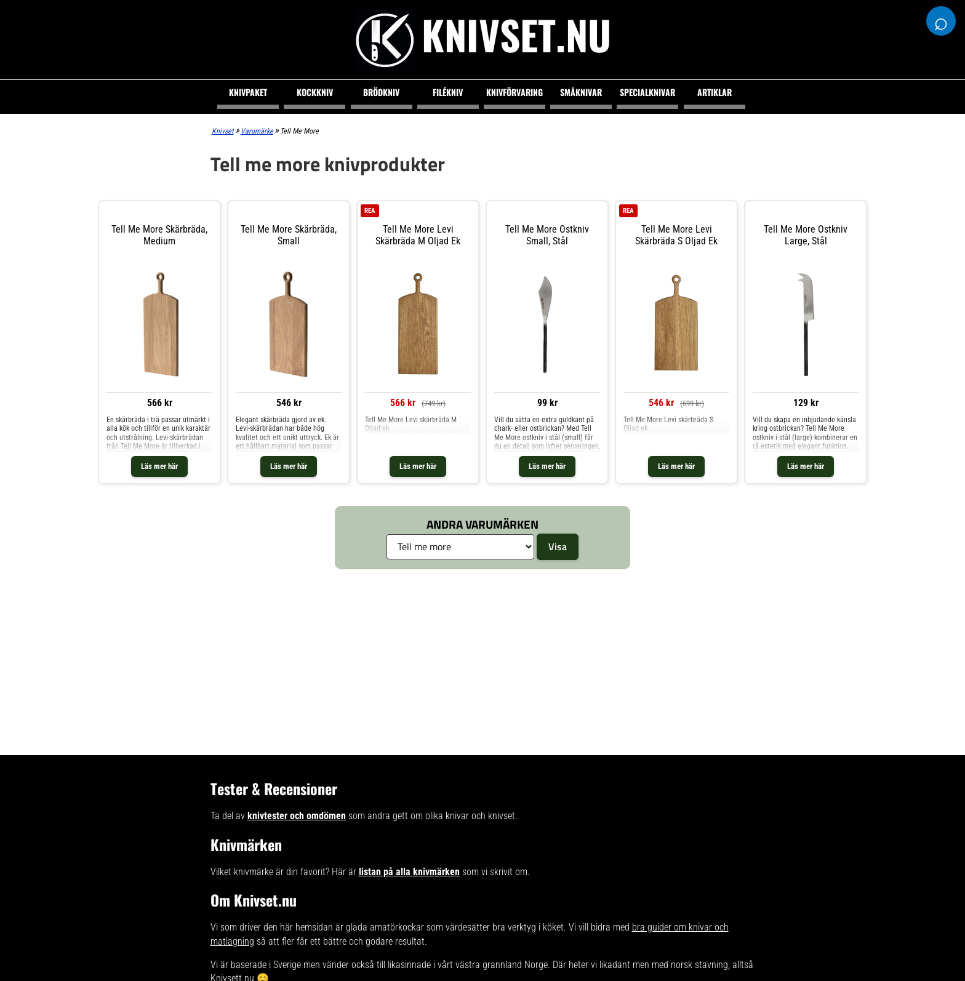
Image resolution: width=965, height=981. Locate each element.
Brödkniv (381, 92)
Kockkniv (315, 92)
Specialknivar (647, 92)
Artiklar (714, 92)
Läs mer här (159, 466)
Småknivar (581, 92)
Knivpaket (248, 92)
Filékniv (448, 92)
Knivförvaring (514, 92)
